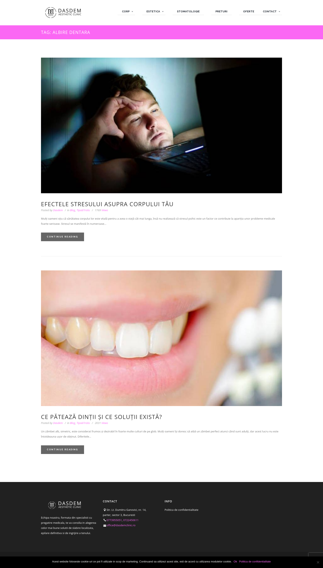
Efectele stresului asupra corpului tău (107, 204)
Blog (72, 210)
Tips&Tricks (83, 210)
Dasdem (58, 210)
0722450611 (130, 520)
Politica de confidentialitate (181, 510)
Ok (235, 561)
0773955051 (114, 520)
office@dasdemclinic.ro (121, 525)
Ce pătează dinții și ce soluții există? (101, 417)
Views (101, 210)
